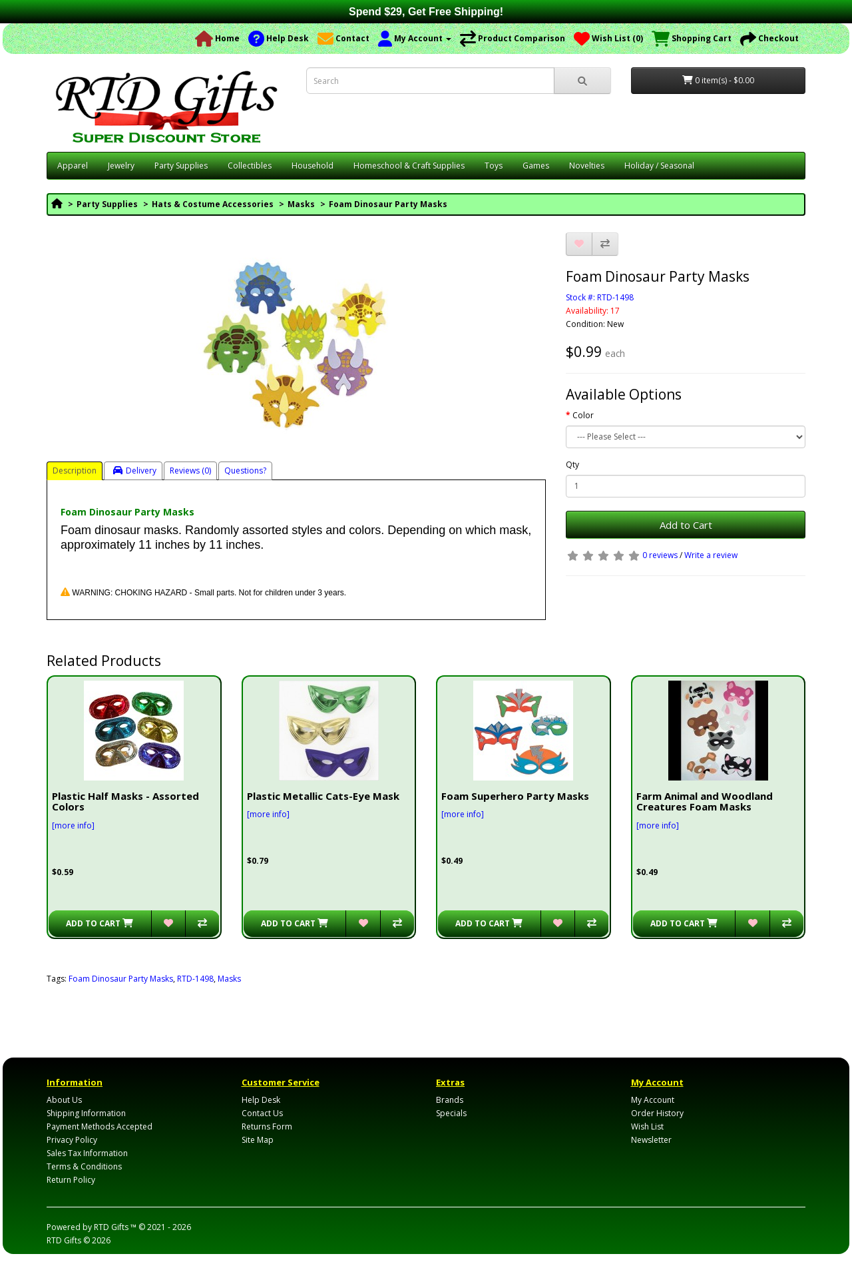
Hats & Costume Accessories (213, 204)
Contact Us (262, 1113)
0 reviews (660, 555)
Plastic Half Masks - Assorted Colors (125, 801)
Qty (572, 464)
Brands (449, 1100)
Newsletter (651, 1139)
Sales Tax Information (87, 1153)
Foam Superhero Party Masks (515, 795)
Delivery (134, 470)
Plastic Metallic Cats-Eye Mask (323, 795)
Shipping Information (86, 1113)
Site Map (258, 1139)
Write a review (711, 555)
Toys (494, 165)
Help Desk (261, 1100)
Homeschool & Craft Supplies (409, 165)
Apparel (72, 165)
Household (312, 165)
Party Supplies (181, 165)
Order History (657, 1113)
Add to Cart (686, 524)
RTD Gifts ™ (115, 1227)
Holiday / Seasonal (659, 165)
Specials (451, 1113)
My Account (652, 1100)
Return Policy (71, 1179)
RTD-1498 (195, 978)
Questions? (245, 470)
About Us (64, 1100)
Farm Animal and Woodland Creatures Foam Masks (704, 801)
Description (75, 470)
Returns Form (267, 1126)
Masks (301, 204)
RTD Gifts (64, 1240)
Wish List (647, 1126)
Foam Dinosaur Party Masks (388, 204)
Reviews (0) (190, 470)
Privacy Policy (72, 1139)
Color (583, 415)
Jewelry (121, 165)
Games (536, 165)
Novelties (586, 165)
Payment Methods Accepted (99, 1126)
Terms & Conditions (84, 1166)
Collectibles (250, 165)
